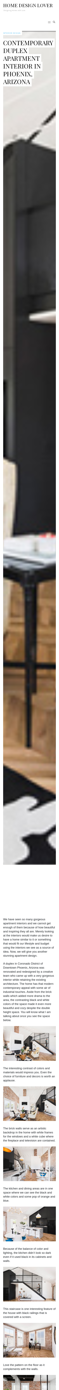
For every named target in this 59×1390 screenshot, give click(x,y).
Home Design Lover (28, 5)
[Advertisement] (32, 889)
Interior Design (11, 33)
